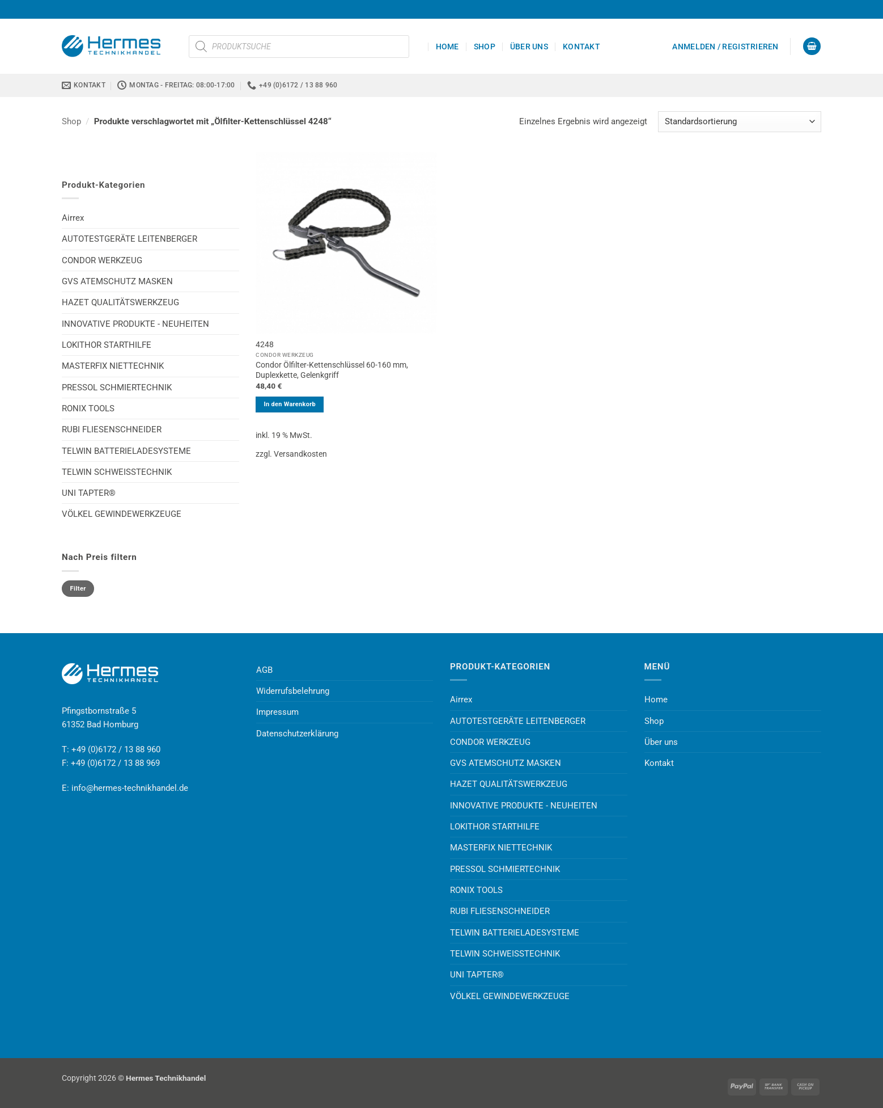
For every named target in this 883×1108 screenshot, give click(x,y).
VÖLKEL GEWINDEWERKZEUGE (121, 514)
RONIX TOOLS (88, 408)
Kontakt (581, 46)
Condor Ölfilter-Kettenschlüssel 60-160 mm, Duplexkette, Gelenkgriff (332, 370)
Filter (78, 588)
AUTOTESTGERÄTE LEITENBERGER (129, 239)
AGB (264, 670)
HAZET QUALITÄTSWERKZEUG (120, 302)
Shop (484, 46)
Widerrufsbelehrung (292, 691)
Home (447, 46)
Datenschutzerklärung (297, 733)
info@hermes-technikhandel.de (129, 788)
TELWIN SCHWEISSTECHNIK (117, 472)
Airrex (73, 218)
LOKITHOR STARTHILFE (106, 345)
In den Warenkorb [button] (290, 404)
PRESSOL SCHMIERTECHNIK (117, 387)
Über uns (529, 46)
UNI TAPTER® (89, 493)
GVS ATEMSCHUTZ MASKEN (117, 281)
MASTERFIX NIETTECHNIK (113, 366)
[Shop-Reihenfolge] (739, 121)
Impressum (277, 712)
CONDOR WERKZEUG (102, 260)
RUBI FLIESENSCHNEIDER (112, 429)
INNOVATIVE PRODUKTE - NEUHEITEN (135, 324)
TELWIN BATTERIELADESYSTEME (126, 451)
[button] (725, 46)
